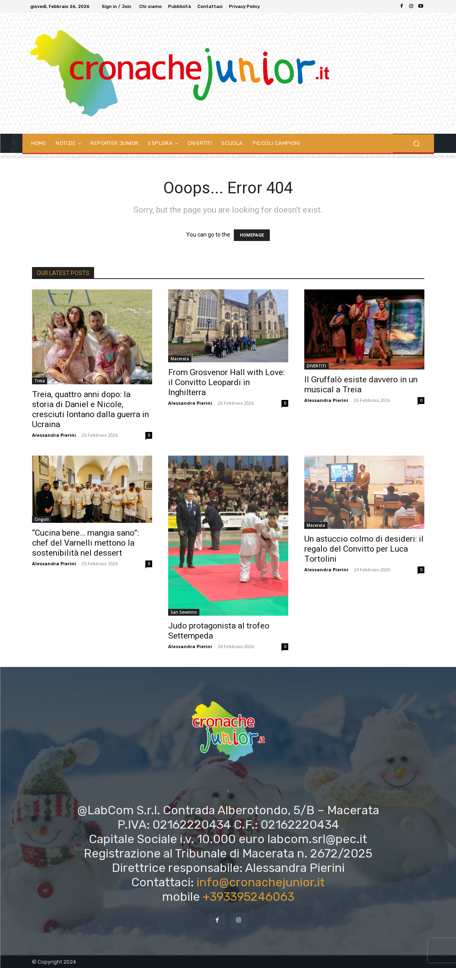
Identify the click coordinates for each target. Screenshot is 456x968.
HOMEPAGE (252, 235)
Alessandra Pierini (54, 435)
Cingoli (41, 519)
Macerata (180, 358)
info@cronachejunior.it (261, 882)
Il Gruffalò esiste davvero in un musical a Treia (361, 384)
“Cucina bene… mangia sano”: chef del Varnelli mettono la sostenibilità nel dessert (85, 543)
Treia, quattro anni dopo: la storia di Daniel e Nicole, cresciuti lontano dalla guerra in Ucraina (90, 409)
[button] (416, 143)
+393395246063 (248, 897)
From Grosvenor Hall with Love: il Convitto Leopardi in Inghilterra (226, 382)
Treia (39, 381)
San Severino (184, 612)
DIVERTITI (316, 366)
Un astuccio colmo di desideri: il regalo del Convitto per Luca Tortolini (364, 549)
